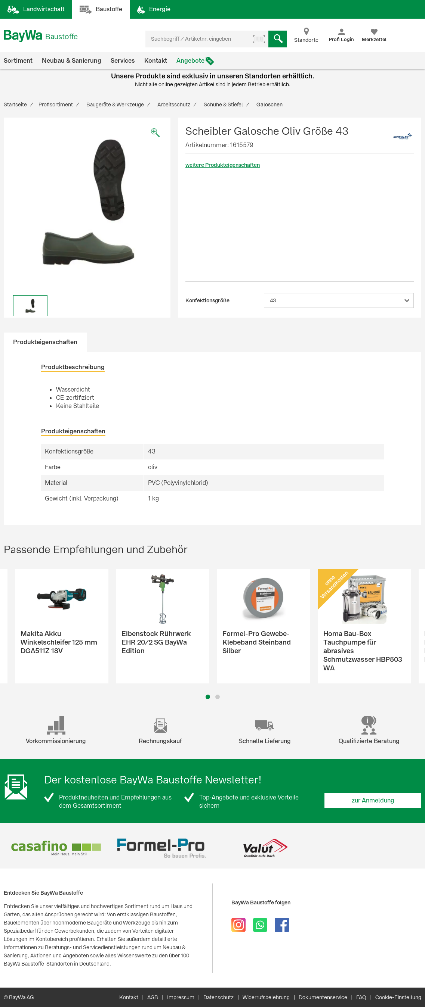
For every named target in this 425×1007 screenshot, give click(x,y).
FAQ (361, 997)
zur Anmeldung (373, 800)
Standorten (263, 76)
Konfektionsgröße (207, 300)
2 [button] (217, 697)
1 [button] (207, 697)
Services (123, 61)
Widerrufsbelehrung (266, 997)
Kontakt (155, 61)
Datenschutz (218, 997)
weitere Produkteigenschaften (222, 165)
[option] (87, 201)
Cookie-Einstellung (398, 997)
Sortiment (18, 61)
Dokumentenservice (323, 997)
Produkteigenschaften (45, 342)
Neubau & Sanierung (71, 61)
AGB (152, 997)
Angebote (190, 60)
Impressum (180, 997)
